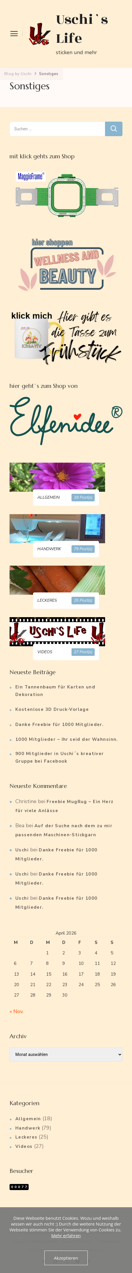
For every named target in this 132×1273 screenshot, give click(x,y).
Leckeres (26, 1137)
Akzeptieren (66, 1258)
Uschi (22, 850)
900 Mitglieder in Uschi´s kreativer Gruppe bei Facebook (59, 757)
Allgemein (28, 1119)
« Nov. (16, 1011)
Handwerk (27, 1128)
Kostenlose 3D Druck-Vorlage (52, 709)
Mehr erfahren (66, 1235)
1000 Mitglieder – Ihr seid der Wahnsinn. (66, 739)
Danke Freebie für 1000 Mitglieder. (59, 724)
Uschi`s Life (82, 29)
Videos (24, 1146)
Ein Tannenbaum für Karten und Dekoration (55, 690)
